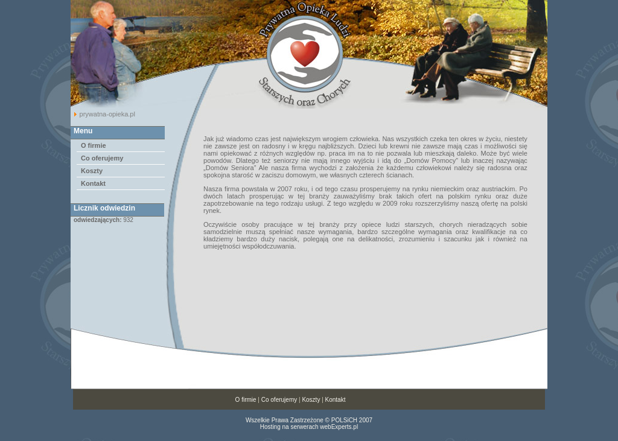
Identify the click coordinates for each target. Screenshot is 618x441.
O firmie (93, 145)
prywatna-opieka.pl (107, 114)
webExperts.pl (339, 427)
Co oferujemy (102, 158)
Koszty (92, 170)
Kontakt (93, 183)
